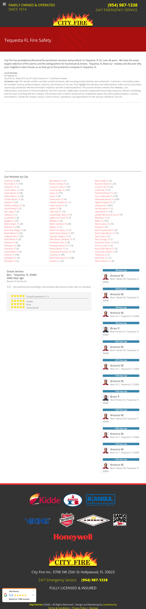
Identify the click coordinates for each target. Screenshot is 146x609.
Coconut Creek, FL (58, 187)
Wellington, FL (10, 258)
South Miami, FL (11, 251)
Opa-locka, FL (101, 236)
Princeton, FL (10, 248)
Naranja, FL (100, 227)
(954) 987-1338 (122, 5)
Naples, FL (54, 227)
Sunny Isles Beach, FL (105, 251)
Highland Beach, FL (103, 202)
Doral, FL (54, 196)
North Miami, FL (11, 233)
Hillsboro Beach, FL (13, 205)
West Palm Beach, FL (59, 258)
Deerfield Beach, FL (104, 193)
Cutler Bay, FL (101, 190)
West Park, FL (101, 258)
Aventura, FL (10, 180)
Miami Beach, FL (11, 224)
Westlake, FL (10, 261)
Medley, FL (55, 221)
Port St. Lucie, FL (102, 245)
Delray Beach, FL (12, 196)
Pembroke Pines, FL (104, 242)
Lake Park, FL (56, 211)
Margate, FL (9, 221)
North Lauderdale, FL (104, 230)
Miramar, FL (9, 227)
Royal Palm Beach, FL (104, 248)
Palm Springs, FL (102, 239)
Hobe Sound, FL (57, 205)
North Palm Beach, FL (105, 233)
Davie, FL (54, 193)
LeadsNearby (110, 604)
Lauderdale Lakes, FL (59, 214)
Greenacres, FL (57, 199)
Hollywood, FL (101, 205)
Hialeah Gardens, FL (59, 202)
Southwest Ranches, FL (60, 251)
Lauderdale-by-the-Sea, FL (107, 214)
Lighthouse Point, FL (59, 217)
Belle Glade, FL (102, 180)
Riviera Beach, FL (57, 248)
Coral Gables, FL (12, 190)
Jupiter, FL (54, 208)
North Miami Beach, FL (60, 233)
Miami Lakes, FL (102, 224)
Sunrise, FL (9, 254)
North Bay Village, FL (13, 230)
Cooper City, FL (102, 187)
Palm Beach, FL (11, 239)
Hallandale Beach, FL (104, 199)
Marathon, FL (101, 217)
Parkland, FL (9, 242)
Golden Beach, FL (12, 199)
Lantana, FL (9, 214)
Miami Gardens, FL (58, 224)
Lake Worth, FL (102, 211)
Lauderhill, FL (10, 217)
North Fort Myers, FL (59, 230)
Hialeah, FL (9, 202)
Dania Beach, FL (11, 193)
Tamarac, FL (55, 254)
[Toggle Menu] (4, 4)
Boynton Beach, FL (103, 183)
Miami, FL (99, 221)
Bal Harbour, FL (57, 180)
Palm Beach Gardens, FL (61, 239)
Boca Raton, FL (11, 183)
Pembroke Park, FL (58, 242)
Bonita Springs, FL (58, 183)
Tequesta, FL (101, 254)
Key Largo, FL (10, 211)
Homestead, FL (11, 208)
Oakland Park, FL (12, 236)
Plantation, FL (10, 245)
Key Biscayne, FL (102, 208)
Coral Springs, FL (57, 190)
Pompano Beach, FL (59, 245)
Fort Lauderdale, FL (104, 196)
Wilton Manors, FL (103, 261)
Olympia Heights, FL (59, 236)
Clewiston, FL (10, 187)
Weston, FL (55, 261)
